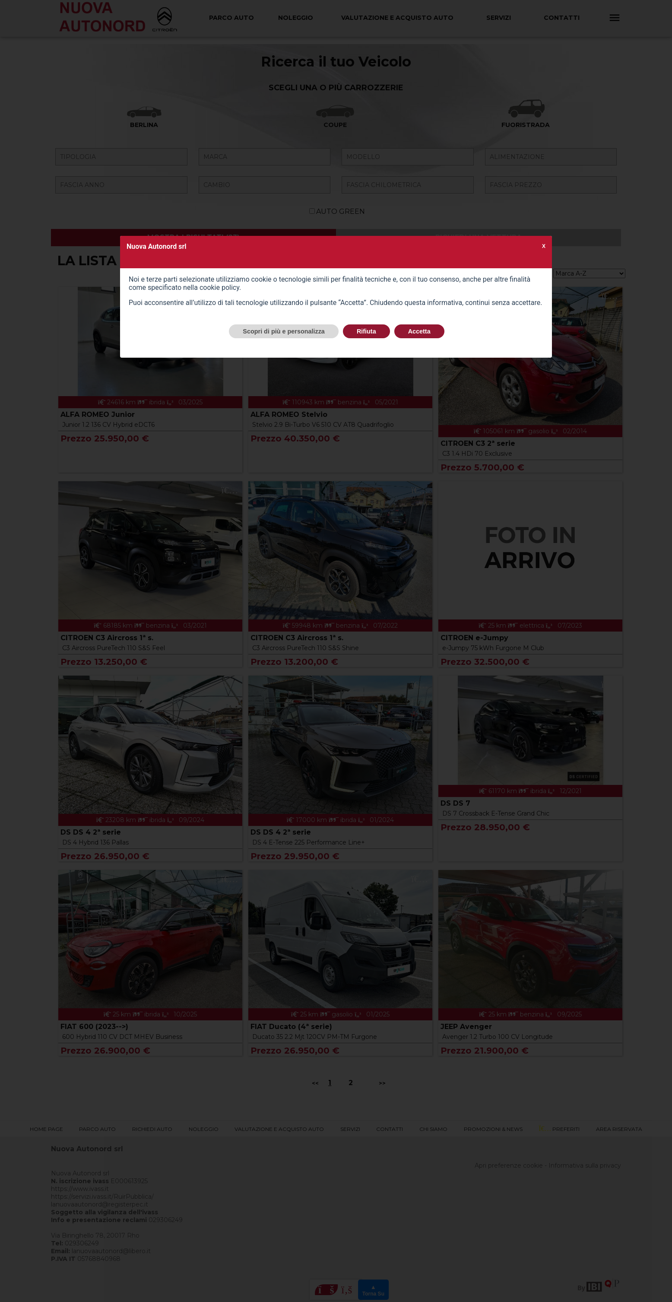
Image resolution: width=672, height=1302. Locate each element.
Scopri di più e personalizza (284, 331)
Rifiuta (366, 331)
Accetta (419, 331)
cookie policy (219, 287)
